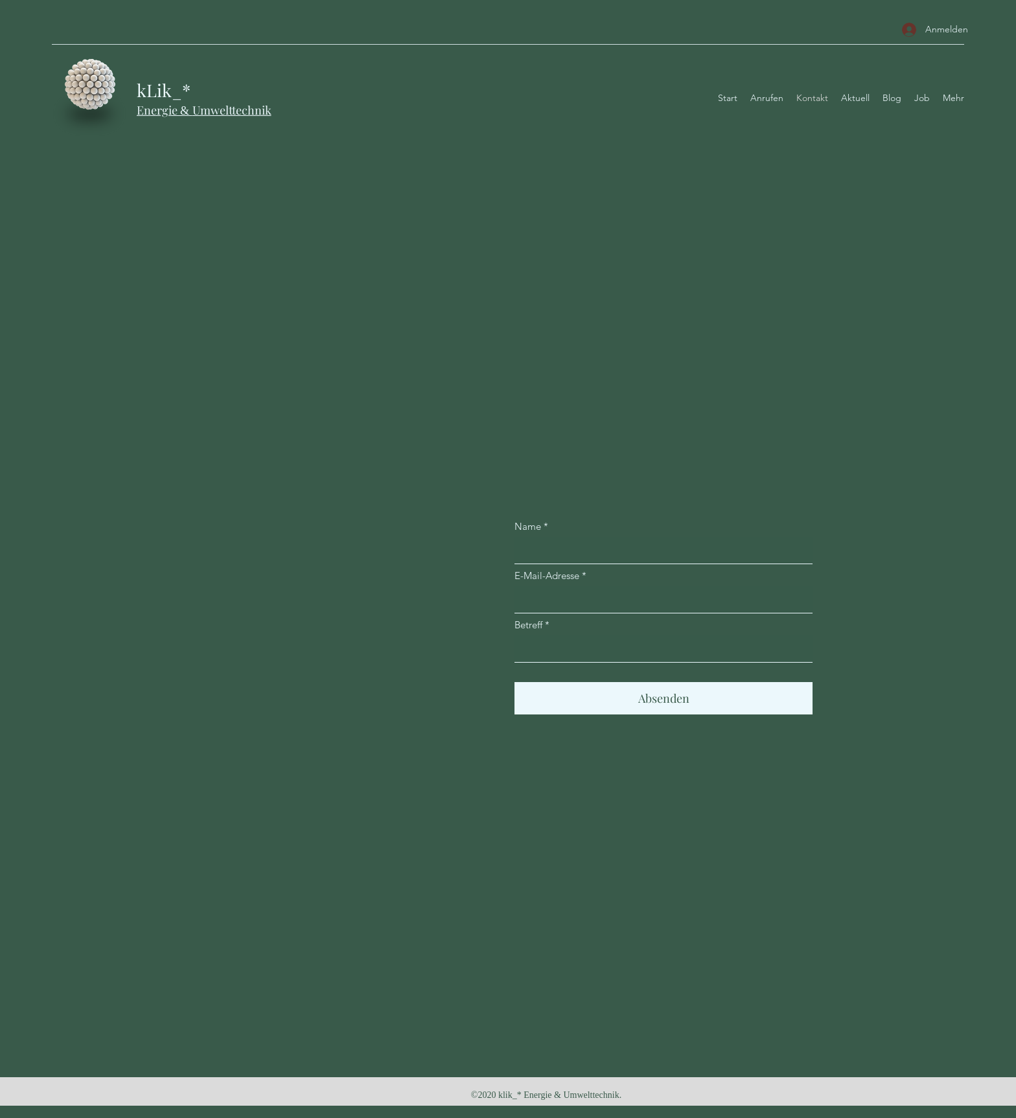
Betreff (528, 625)
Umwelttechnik (231, 110)
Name (527, 526)
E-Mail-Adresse (546, 575)
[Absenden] (663, 698)
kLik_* (163, 90)
